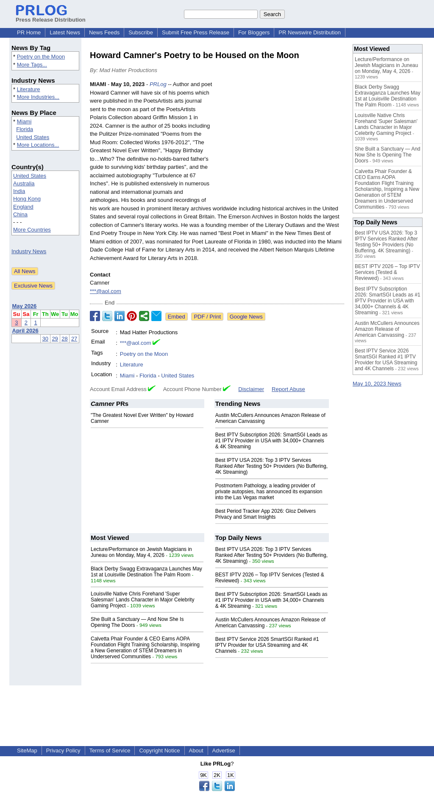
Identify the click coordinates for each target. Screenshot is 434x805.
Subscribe (140, 32)
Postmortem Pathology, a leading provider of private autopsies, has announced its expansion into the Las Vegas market (269, 491)
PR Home (29, 32)
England (23, 207)
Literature (28, 89)
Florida (24, 129)
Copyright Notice (159, 750)
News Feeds (104, 32)
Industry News (28, 251)
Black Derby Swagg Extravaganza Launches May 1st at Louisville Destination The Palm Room (146, 572)
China (20, 214)
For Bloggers (254, 32)
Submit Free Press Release (195, 32)
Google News (246, 316)
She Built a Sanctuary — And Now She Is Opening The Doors (387, 155)
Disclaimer (251, 389)
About (196, 750)
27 (74, 338)
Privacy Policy (63, 750)
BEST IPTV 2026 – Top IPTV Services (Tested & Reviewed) (387, 272)
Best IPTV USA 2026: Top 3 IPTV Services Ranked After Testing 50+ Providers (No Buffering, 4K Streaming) (271, 466)
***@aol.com (105, 291)
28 (64, 338)
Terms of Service (110, 750)
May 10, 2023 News (377, 383)
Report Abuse (288, 389)
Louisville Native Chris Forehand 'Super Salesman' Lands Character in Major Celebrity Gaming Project (142, 600)
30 (45, 338)
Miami (24, 121)
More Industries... (38, 97)
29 (55, 338)
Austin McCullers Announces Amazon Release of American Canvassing (387, 329)
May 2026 (24, 306)
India (19, 191)
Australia (24, 183)
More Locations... (38, 145)
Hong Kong (27, 199)
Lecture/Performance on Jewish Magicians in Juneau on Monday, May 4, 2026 (141, 552)
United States (32, 137)
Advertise (223, 750)
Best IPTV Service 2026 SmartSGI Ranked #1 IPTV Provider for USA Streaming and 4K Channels (267, 645)
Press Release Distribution (51, 16)
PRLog (158, 84)
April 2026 (25, 330)
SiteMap (27, 750)
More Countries (32, 229)
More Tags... (32, 64)
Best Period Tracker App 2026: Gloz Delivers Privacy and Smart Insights (265, 514)
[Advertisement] (280, 142)
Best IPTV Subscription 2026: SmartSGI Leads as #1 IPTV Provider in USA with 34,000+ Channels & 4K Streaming (271, 441)
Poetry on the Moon (41, 56)
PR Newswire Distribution (309, 32)
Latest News (65, 32)
